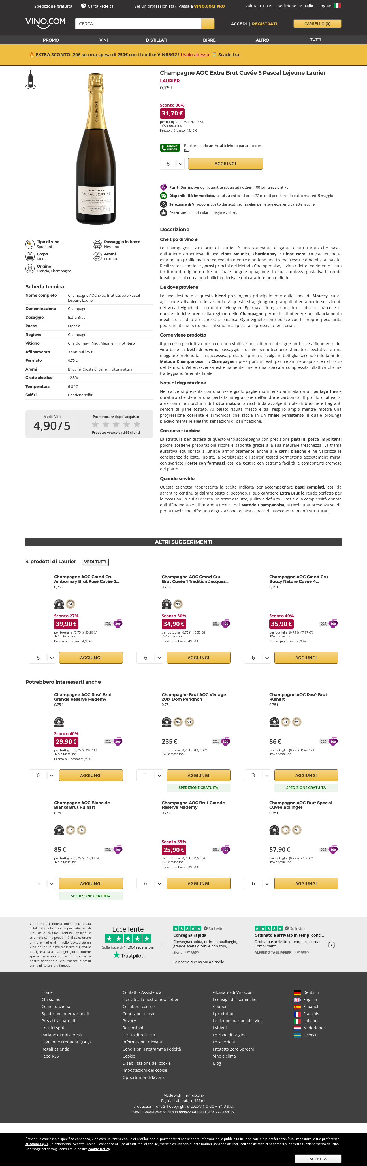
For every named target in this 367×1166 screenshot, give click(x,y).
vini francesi (69, 961)
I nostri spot (53, 1027)
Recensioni (133, 1027)
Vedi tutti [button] (95, 561)
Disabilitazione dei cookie (147, 1063)
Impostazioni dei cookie (145, 1070)
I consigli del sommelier (235, 999)
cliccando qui (36, 1143)
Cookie (129, 1056)
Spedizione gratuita (53, 6)
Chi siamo (51, 999)
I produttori (224, 1013)
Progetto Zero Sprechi (233, 1049)
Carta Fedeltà (101, 6)
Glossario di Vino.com (233, 992)
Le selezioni (224, 1042)
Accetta (318, 1158)
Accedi (239, 24)
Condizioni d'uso (138, 1013)
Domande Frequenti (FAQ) (66, 1042)
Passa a (201, 6)
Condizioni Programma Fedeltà (152, 1049)
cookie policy (99, 1148)
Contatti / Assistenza (142, 992)
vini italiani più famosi (53, 965)
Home (47, 992)
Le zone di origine (230, 1034)
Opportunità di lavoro (143, 1077)
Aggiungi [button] (225, 163)
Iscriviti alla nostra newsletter (151, 999)
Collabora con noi (139, 1006)
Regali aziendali (57, 1049)
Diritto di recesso (139, 1034)
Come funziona (56, 1006)
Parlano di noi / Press (62, 1034)
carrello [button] (317, 23)
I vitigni (220, 1027)
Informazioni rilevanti (143, 1042)
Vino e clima (224, 1056)
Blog (217, 1063)
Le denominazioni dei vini (237, 1020)
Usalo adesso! (195, 55)
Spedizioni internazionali (65, 1013)
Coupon (220, 1006)
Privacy (129, 1020)
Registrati (264, 24)
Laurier (170, 81)
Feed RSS (50, 1056)
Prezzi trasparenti (58, 1020)
